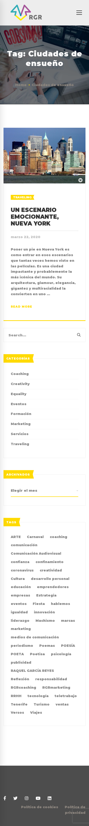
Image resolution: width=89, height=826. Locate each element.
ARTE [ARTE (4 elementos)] (16, 537)
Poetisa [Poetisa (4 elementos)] (37, 654)
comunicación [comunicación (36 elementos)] (24, 545)
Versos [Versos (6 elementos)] (17, 712)
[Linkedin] (49, 798)
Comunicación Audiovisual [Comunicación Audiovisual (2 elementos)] (36, 553)
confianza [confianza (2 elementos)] (20, 562)
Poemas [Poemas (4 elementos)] (47, 646)
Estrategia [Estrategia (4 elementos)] (46, 595)
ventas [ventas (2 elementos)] (62, 704)
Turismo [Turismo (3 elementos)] (42, 704)
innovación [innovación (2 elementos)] (44, 612)
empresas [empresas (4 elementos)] (20, 595)
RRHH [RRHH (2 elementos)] (16, 696)
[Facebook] (4, 798)
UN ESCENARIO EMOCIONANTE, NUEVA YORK (35, 217)
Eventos (18, 404)
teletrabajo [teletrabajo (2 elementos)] (66, 696)
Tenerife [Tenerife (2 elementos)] (19, 704)
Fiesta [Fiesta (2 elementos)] (39, 604)
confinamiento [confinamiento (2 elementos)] (50, 562)
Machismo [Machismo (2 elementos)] (45, 621)
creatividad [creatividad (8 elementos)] (51, 570)
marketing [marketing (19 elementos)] (21, 629)
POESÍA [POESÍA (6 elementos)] (68, 646)
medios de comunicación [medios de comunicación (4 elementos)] (35, 637)
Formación (21, 414)
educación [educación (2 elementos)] (21, 587)
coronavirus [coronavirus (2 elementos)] (22, 570)
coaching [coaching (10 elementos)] (58, 537)
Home (21, 85)
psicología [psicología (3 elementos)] (61, 654)
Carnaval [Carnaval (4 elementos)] (35, 537)
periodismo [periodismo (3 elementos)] (22, 646)
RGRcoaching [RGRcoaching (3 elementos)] (23, 687)
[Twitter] (15, 798)
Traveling (22, 197)
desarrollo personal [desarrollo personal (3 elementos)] (50, 579)
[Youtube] (38, 798)
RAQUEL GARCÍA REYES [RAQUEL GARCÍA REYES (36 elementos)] (32, 671)
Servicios (19, 434)
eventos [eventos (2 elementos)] (19, 604)
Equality (18, 394)
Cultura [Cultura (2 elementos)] (18, 579)
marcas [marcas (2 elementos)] (68, 621)
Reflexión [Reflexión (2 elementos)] (20, 679)
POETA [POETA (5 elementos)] (17, 654)
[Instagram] (27, 798)
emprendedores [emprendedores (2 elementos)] (53, 587)
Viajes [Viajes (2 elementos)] (36, 712)
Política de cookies (39, 807)
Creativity (20, 384)
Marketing (21, 424)
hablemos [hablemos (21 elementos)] (60, 604)
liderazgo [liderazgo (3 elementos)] (20, 621)
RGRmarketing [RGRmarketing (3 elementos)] (56, 687)
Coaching (20, 374)
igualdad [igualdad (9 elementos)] (19, 612)
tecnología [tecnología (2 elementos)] (38, 696)
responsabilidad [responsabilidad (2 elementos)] (51, 679)
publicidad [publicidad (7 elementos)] (21, 662)
